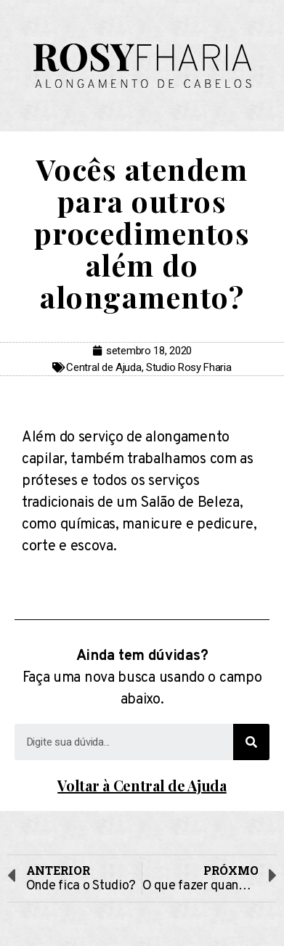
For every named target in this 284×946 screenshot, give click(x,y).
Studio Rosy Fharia (189, 367)
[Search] (251, 742)
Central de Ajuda (103, 367)
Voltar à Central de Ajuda (142, 785)
